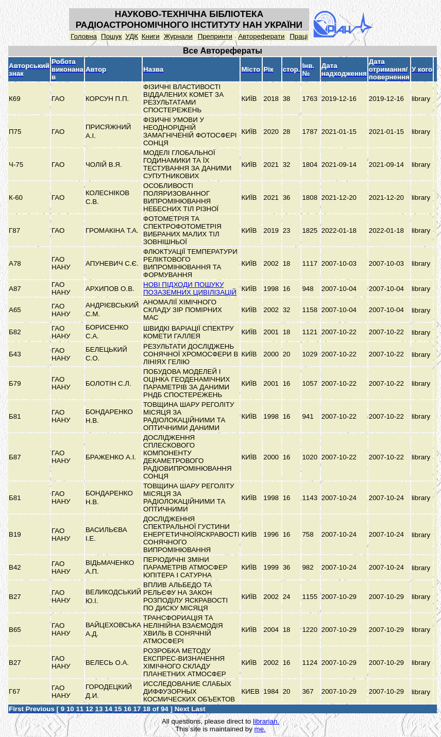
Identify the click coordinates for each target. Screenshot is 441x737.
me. (260, 729)
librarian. (266, 721)
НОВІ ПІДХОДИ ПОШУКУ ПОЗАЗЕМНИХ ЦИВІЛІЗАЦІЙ (189, 288)
